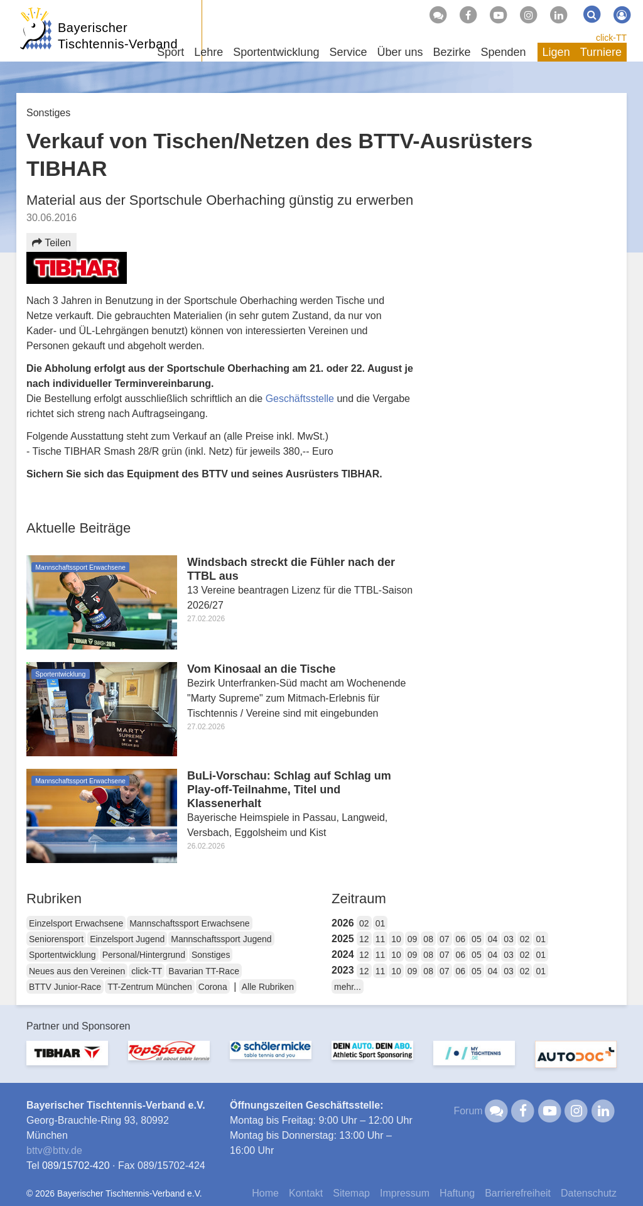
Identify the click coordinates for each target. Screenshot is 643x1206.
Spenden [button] (503, 52)
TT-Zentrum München (149, 987)
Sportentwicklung (62, 955)
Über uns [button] (400, 52)
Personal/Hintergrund (143, 955)
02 (364, 923)
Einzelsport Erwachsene (76, 923)
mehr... (347, 987)
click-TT (611, 38)
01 (381, 923)
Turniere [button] (601, 52)
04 (493, 939)
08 (428, 939)
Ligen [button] (556, 52)
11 (381, 939)
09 (413, 939)
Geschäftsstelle (301, 398)
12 (364, 939)
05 (477, 939)
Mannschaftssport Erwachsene (189, 923)
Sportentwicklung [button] (276, 52)
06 (461, 939)
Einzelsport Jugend (127, 939)
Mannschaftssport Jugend (221, 939)
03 (509, 939)
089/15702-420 (76, 1165)
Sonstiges (211, 955)
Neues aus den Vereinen (77, 971)
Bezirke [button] (451, 52)
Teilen (51, 242)
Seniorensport (56, 939)
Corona (212, 987)
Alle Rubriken (268, 987)
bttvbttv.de (54, 1150)
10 (396, 939)
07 (445, 939)
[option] (67, 1060)
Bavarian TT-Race (203, 971)
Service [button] (348, 52)
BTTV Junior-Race (65, 987)
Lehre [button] (208, 52)
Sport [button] (170, 52)
